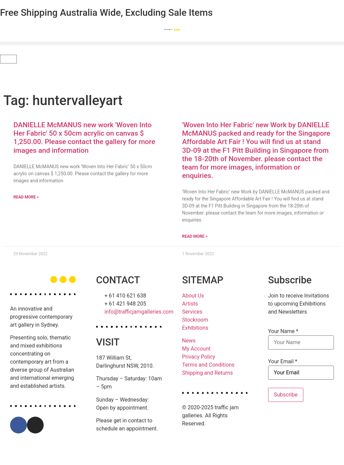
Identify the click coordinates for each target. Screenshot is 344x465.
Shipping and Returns (207, 373)
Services (192, 312)
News (189, 340)
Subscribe (286, 394)
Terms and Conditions (208, 365)
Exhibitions (195, 328)
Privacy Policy (198, 357)
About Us (193, 295)
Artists (190, 303)
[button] (172, 43)
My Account (196, 348)
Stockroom (195, 320)
